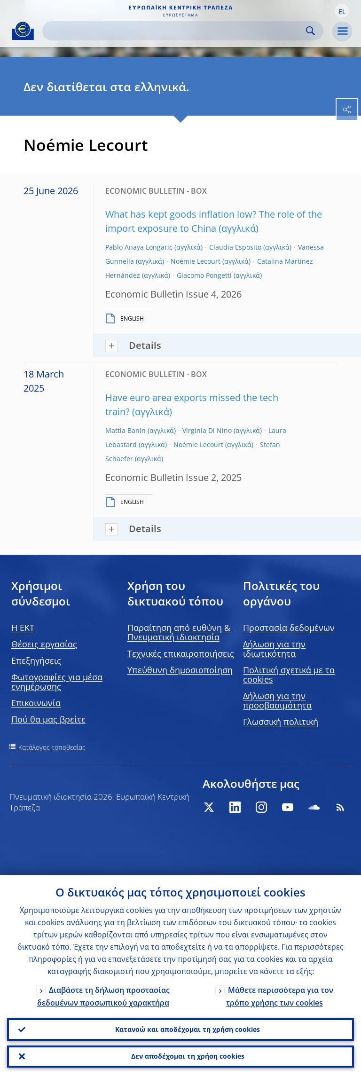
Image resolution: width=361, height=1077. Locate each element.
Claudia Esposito (235, 247)
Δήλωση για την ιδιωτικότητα (274, 648)
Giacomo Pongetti (204, 275)
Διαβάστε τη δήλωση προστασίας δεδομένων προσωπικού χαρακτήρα (103, 995)
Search (310, 31)
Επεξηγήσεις (36, 660)
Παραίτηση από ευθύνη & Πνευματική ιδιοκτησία (178, 632)
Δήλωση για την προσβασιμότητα (277, 700)
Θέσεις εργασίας (44, 644)
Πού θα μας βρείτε (48, 719)
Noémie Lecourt (195, 261)
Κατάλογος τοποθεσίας (52, 747)
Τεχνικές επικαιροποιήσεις (180, 653)
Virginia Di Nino (207, 430)
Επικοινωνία (36, 702)
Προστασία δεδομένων (289, 627)
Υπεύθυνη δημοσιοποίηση (180, 670)
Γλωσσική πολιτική (280, 721)
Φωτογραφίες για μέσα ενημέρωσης (56, 681)
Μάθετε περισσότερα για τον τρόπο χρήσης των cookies (279, 995)
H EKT (22, 627)
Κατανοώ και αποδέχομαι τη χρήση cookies (187, 1028)
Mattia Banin (125, 430)
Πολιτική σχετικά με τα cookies (289, 674)
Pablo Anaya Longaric (139, 247)
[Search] (175, 31)
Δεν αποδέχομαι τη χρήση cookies (187, 1056)
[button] (342, 11)
